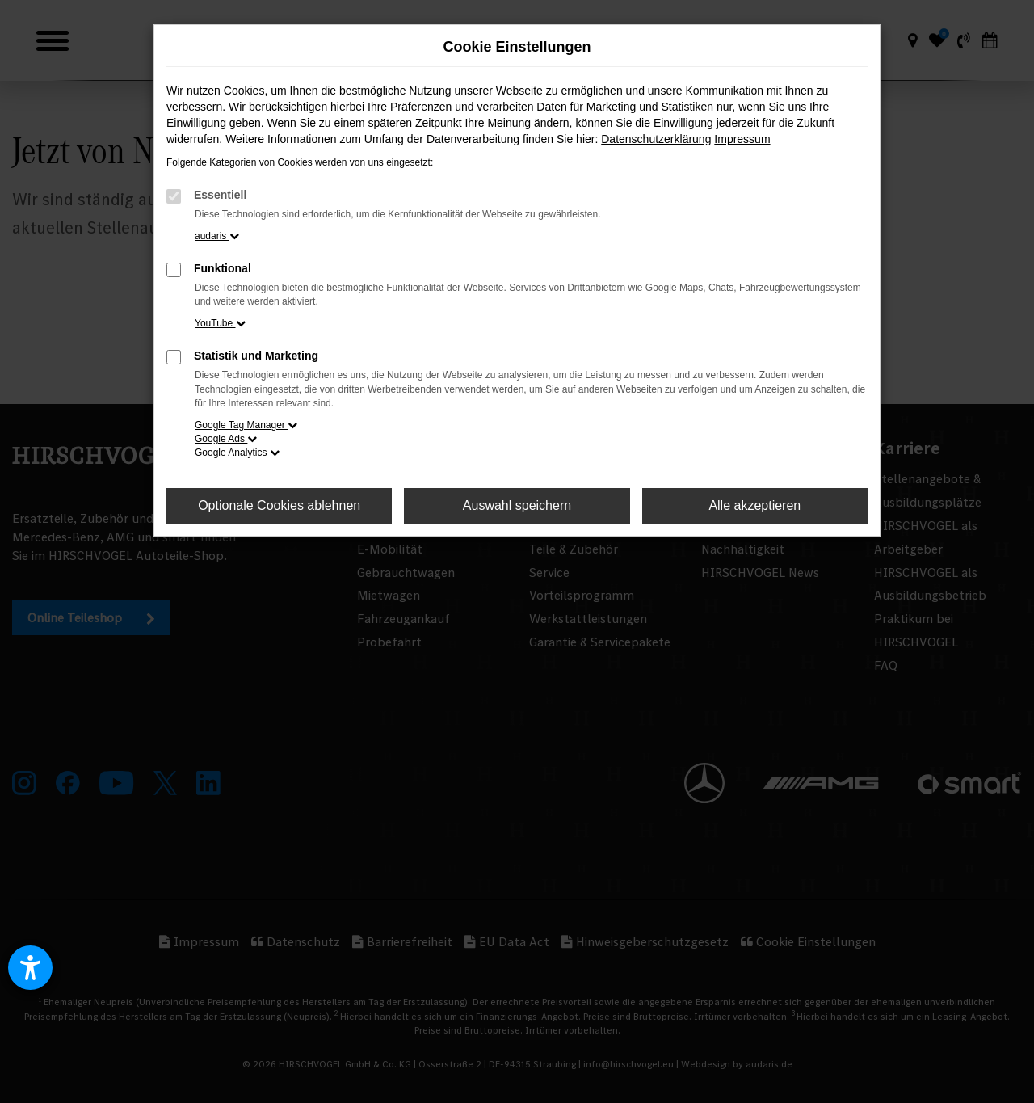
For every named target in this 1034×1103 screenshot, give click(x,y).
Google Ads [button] (226, 438)
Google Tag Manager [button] (246, 425)
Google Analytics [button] (237, 452)
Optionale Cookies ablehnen (279, 505)
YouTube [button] (220, 323)
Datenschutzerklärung (656, 139)
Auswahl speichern (517, 505)
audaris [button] (217, 236)
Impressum (742, 139)
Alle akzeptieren (754, 505)
